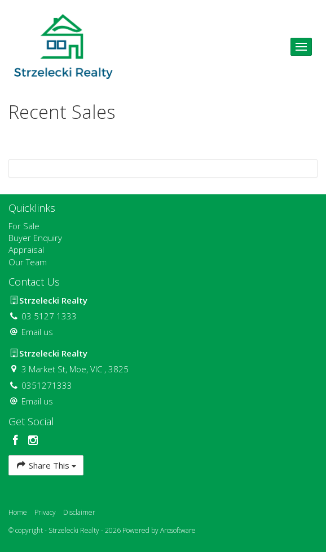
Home (17, 512)
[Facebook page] (17, 440)
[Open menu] (301, 47)
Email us (37, 331)
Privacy (45, 512)
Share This (46, 465)
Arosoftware (178, 530)
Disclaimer (79, 512)
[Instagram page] (33, 440)
